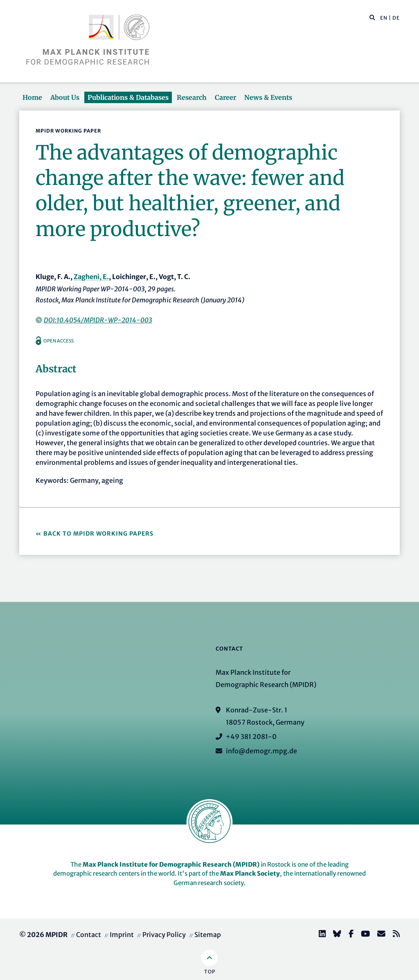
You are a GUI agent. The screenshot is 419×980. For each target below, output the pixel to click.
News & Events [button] (268, 97)
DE (396, 18)
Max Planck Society (250, 873)
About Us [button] (64, 97)
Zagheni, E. (91, 277)
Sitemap (207, 934)
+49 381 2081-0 (251, 736)
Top (209, 972)
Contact (88, 934)
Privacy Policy (164, 934)
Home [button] (32, 97)
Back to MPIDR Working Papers (98, 533)
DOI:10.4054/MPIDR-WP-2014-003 (98, 320)
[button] (372, 17)
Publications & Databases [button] (128, 97)
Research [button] (192, 97)
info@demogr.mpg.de (261, 751)
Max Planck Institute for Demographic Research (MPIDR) (171, 864)
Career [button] (225, 97)
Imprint (122, 934)
